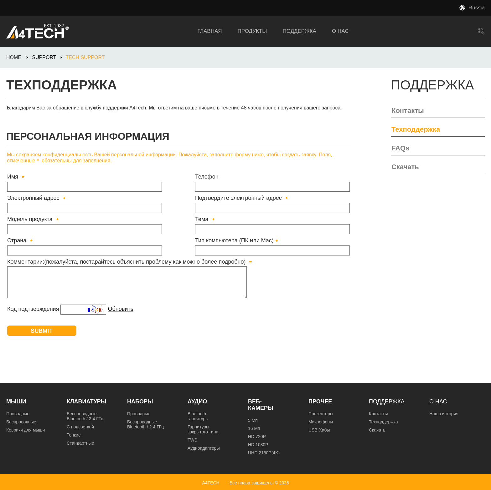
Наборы (140, 401)
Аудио (197, 401)
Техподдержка (415, 129)
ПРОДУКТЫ (252, 31)
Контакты (407, 110)
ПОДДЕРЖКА (299, 31)
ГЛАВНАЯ (210, 31)
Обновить (120, 309)
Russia (476, 8)
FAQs (400, 148)
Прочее (320, 401)
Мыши (16, 401)
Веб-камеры (260, 404)
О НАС (340, 31)
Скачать (405, 167)
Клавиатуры (86, 401)
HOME (13, 57)
